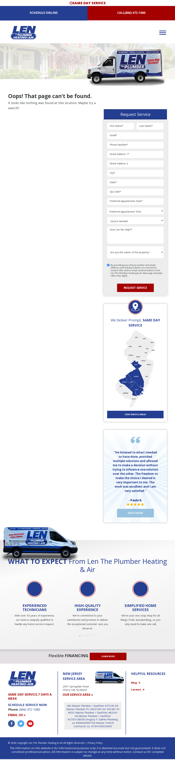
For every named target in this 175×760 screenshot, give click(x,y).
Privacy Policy (95, 742)
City (112, 173)
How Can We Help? (121, 229)
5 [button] (94, 636)
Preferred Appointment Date (126, 201)
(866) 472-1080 (135, 13)
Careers (136, 689)
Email (113, 135)
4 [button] (91, 636)
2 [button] (84, 636)
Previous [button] (7, 594)
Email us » (16, 715)
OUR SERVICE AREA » (78, 695)
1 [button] (80, 636)
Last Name (146, 126)
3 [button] (87, 636)
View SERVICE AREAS (135, 414)
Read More (135, 513)
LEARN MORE (108, 656)
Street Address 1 (119, 154)
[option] (34, 603)
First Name (116, 126)
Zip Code (115, 191)
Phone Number (119, 144)
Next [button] (168, 594)
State (113, 182)
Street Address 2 (119, 163)
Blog (134, 682)
